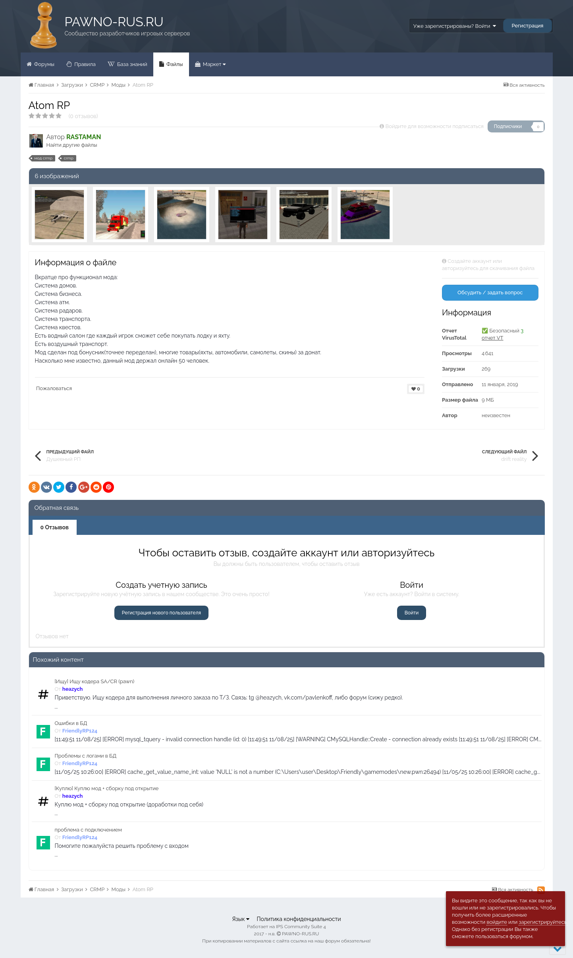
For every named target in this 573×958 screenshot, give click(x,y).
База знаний (131, 64)
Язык (240, 919)
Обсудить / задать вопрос (490, 292)
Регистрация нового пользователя (161, 613)
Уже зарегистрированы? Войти (454, 26)
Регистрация (527, 26)
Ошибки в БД (71, 723)
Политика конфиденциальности (299, 919)
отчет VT (493, 338)
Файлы (174, 64)
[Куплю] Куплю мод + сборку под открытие (107, 788)
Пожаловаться (54, 388)
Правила (84, 64)
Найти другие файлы (71, 145)
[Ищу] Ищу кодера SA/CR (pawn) (95, 681)
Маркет (214, 64)
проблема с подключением (88, 830)
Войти (412, 613)
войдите (496, 922)
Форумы (43, 64)
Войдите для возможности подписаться (435, 126)
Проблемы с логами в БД (86, 756)
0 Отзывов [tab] (55, 527)
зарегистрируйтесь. (543, 922)
